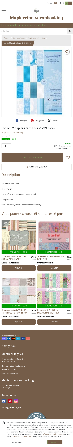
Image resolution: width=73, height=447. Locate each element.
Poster (52, 120)
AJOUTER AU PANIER (32, 157)
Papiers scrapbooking (36, 38)
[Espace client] (55, 3)
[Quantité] (6, 146)
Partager (21, 120)
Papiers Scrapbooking (12, 132)
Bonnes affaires (19, 38)
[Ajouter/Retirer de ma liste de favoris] (67, 157)
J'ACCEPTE (55, 442)
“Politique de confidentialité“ (21, 436)
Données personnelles (10, 373)
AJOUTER (18, 268)
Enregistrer (37, 120)
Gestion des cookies (9, 369)
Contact (49, 3)
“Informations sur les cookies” (53, 434)
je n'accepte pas (18, 442)
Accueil (6, 38)
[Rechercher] (70, 31)
